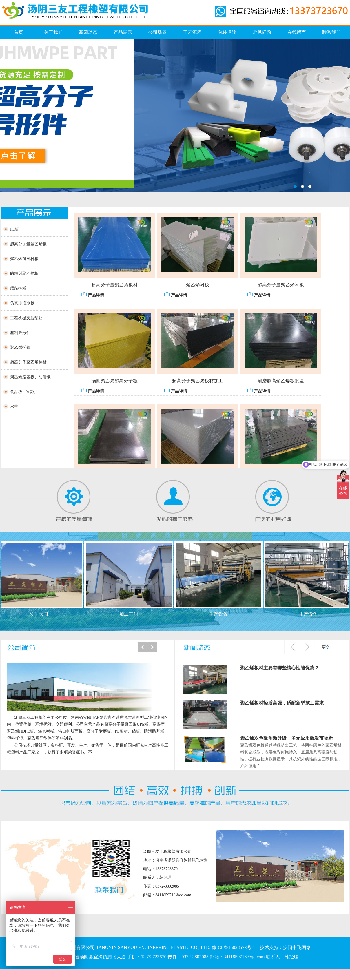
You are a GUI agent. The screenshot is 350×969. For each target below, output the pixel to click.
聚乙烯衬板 (197, 285)
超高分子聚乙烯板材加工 (197, 381)
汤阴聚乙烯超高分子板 (114, 381)
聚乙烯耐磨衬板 (24, 259)
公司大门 (40, 614)
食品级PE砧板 (22, 392)
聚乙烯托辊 (20, 347)
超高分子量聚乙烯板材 (114, 285)
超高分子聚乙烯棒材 (28, 362)
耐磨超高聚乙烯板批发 (281, 381)
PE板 (14, 229)
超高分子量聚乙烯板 (28, 244)
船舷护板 (18, 288)
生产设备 (219, 614)
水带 (14, 406)
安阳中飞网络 (297, 947)
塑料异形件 (20, 333)
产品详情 (92, 295)
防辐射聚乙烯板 (24, 273)
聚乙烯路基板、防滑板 (30, 377)
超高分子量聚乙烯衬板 (281, 285)
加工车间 (130, 614)
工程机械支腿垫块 (26, 318)
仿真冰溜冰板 (175, 115)
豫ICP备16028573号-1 (233, 947)
